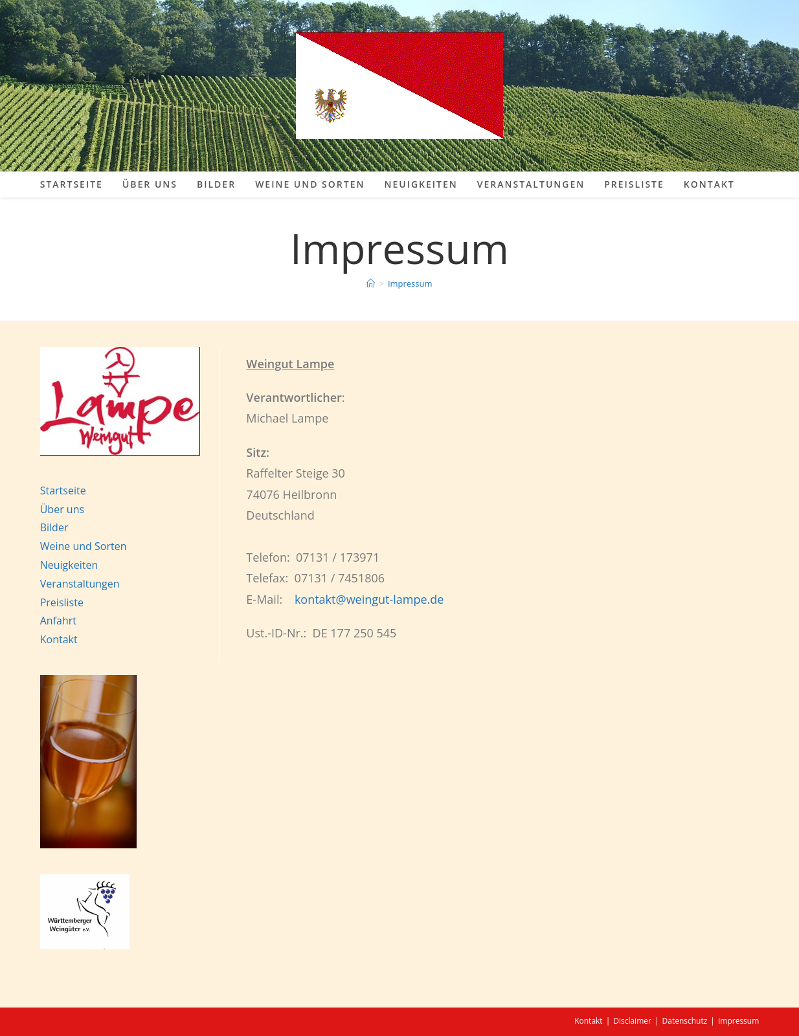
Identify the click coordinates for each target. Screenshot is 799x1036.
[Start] (370, 283)
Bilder (54, 527)
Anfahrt (58, 620)
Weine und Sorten (83, 546)
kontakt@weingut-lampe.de (369, 599)
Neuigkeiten (69, 565)
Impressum (410, 283)
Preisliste (62, 602)
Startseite (63, 490)
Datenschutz (685, 1020)
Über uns (62, 509)
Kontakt (59, 639)
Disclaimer (632, 1020)
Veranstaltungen (80, 584)
